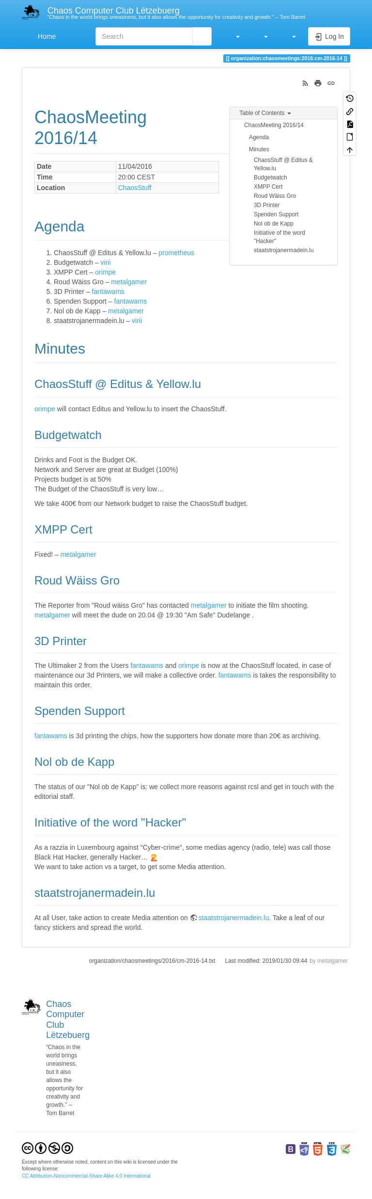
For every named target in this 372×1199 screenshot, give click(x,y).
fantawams (108, 291)
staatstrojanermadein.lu (284, 250)
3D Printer (267, 205)
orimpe (105, 272)
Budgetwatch (270, 177)
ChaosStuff (135, 188)
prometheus (176, 253)
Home (46, 36)
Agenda (259, 137)
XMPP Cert (268, 186)
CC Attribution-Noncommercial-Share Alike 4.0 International (86, 1176)
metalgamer (129, 282)
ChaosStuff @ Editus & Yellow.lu (283, 164)
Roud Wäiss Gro (275, 196)
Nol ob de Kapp (274, 223)
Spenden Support (276, 214)
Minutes (259, 149)
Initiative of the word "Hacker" (279, 236)
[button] (233, 36)
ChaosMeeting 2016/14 (274, 125)
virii (106, 262)
